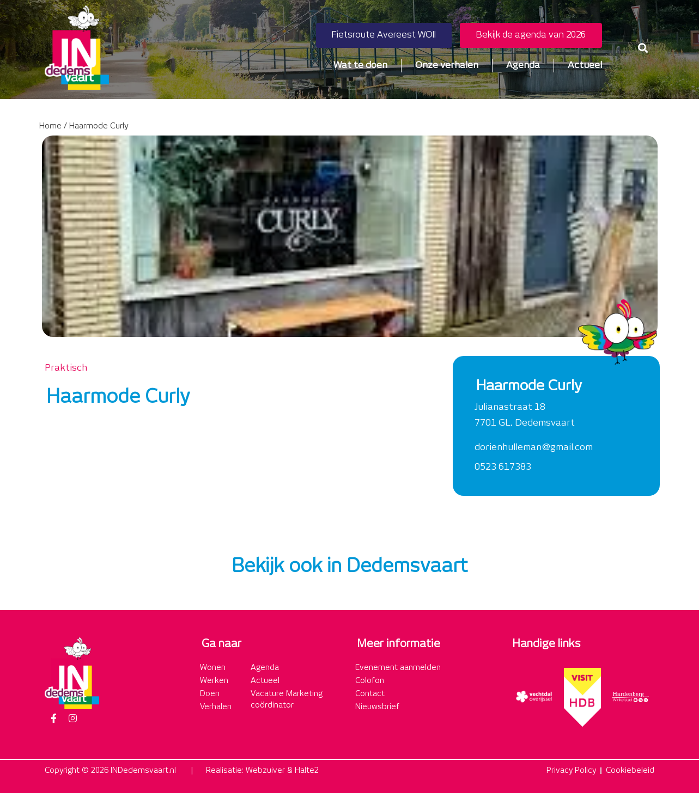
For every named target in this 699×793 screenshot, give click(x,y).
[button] (643, 48)
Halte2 (307, 770)
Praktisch (66, 368)
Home (50, 126)
